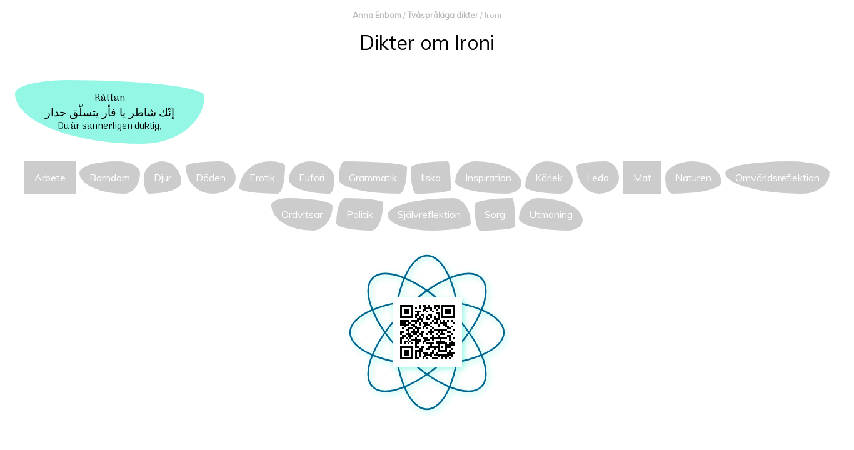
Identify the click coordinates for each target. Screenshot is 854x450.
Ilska (431, 177)
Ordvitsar (302, 214)
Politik (359, 214)
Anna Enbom (377, 15)
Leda (597, 177)
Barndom (109, 177)
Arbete (50, 177)
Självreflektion (429, 214)
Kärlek (549, 177)
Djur (162, 177)
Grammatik (373, 177)
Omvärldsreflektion (777, 177)
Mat (642, 177)
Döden (211, 177)
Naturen (693, 177)
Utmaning (551, 214)
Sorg (495, 214)
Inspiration (488, 177)
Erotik (262, 177)
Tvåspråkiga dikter (443, 15)
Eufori (311, 177)
